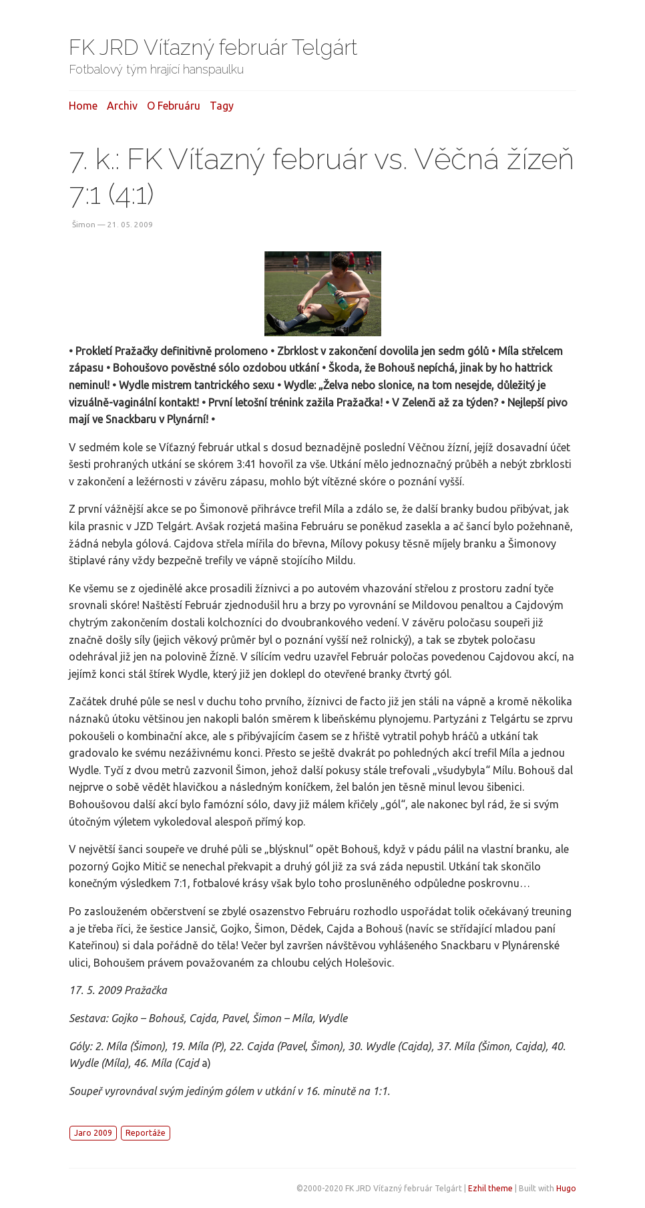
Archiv (122, 106)
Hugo (566, 1188)
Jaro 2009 (93, 1132)
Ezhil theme (490, 1188)
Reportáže (146, 1132)
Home (83, 106)
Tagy (222, 106)
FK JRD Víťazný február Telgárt (213, 47)
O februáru (173, 106)
